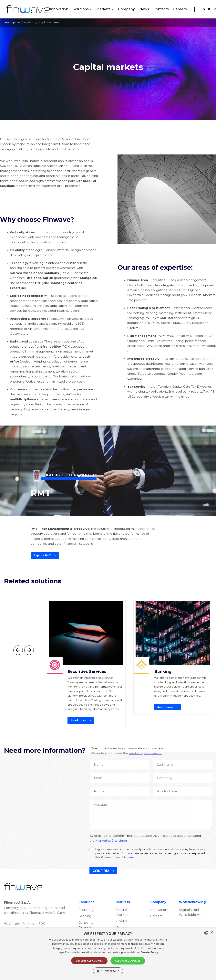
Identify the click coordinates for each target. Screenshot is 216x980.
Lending (84, 916)
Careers (180, 9)
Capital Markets (122, 912)
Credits (121, 921)
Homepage (12, 22)
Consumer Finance (86, 925)
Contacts (161, 9)
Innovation (59, 9)
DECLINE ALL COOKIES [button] (89, 960)
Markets (103, 9)
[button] (108, 970)
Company (126, 9)
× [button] (211, 932)
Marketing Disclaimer (111, 840)
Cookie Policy (149, 952)
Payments (124, 928)
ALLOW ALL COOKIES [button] (127, 960)
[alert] (108, 954)
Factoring (86, 910)
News (144, 9)
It (209, 9)
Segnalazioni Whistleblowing (191, 912)
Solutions (81, 9)
